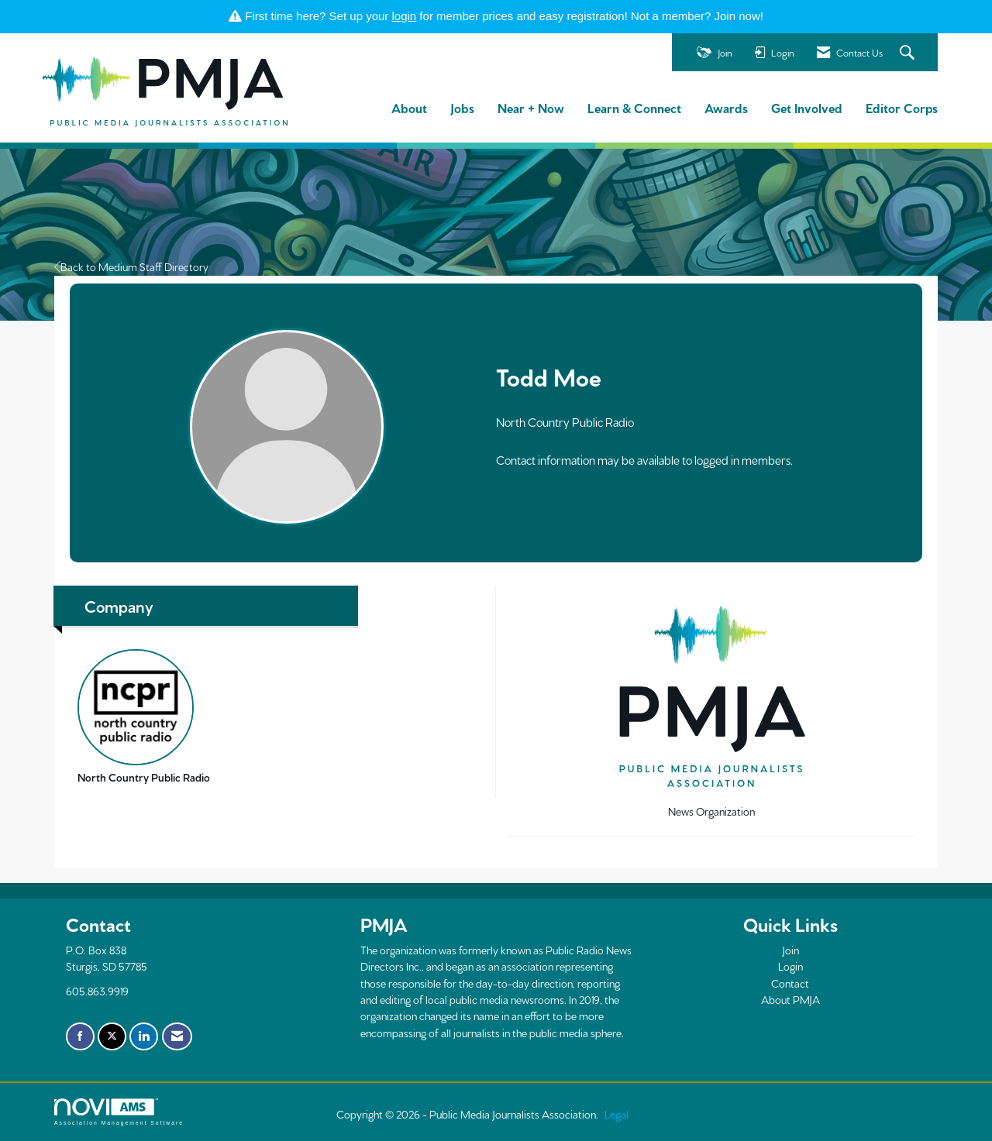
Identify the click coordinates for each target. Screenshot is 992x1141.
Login (790, 966)
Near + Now (531, 107)
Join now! (739, 15)
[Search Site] (909, 53)
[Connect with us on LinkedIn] (143, 1036)
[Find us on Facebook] (80, 1036)
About (409, 107)
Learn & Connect (634, 107)
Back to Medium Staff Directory (131, 266)
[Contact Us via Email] (177, 1036)
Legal (616, 1114)
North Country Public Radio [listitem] (144, 716)
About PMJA (790, 999)
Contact (790, 983)
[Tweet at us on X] (112, 1036)
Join (790, 950)
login (404, 15)
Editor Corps (902, 107)
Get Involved (806, 107)
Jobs (462, 107)
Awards (726, 107)
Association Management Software (119, 1112)
